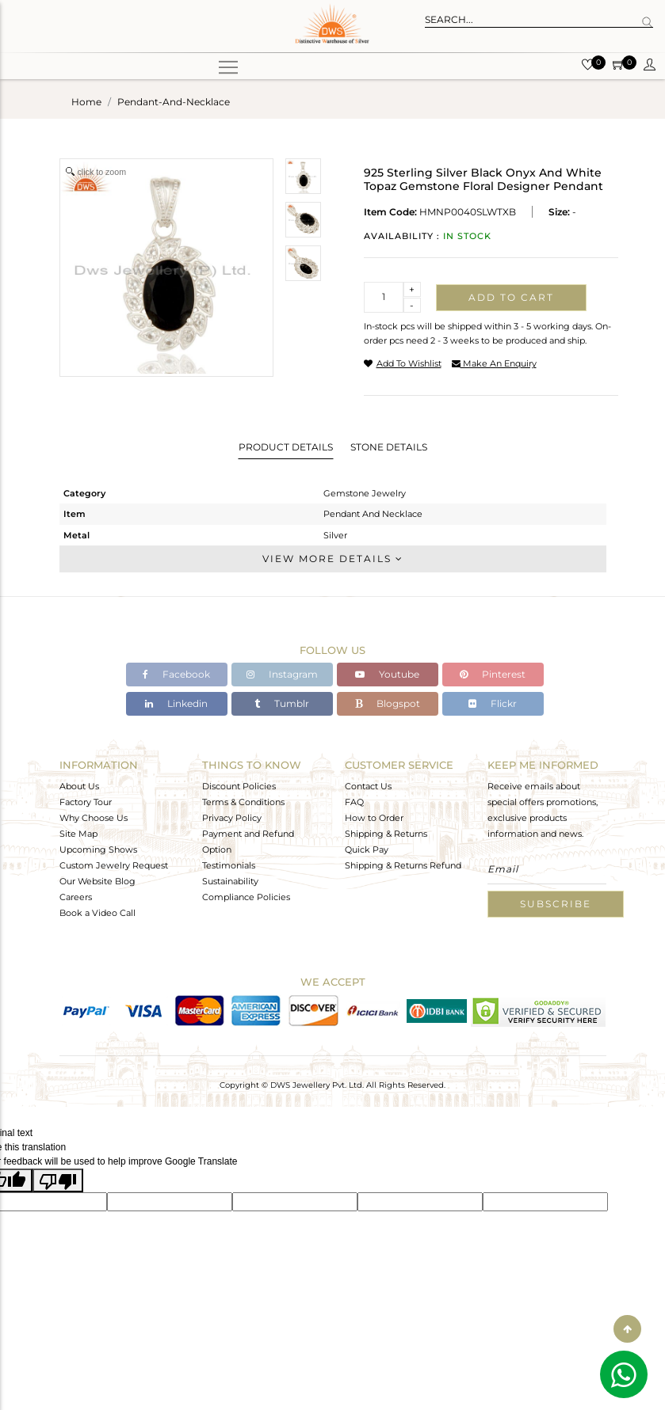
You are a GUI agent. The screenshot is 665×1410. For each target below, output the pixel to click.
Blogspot (387, 703)
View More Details (332, 558)
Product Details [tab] (286, 447)
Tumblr (281, 703)
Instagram (282, 674)
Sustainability (230, 881)
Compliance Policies (246, 897)
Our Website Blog (97, 881)
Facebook (176, 674)
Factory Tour (85, 802)
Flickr (492, 703)
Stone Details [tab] (388, 447)
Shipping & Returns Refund (403, 865)
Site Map (78, 833)
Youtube (387, 674)
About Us (79, 786)
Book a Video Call (97, 912)
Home (86, 102)
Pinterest (493, 674)
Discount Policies (239, 786)
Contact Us (368, 786)
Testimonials (228, 865)
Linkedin (176, 703)
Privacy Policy (232, 817)
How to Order (374, 817)
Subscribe (555, 904)
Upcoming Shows (98, 849)
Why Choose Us (93, 817)
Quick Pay (366, 849)
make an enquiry (494, 363)
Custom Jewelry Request (113, 865)
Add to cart (511, 297)
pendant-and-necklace (173, 102)
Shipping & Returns (386, 833)
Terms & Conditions (243, 802)
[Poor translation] (57, 1180)
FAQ (354, 802)
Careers (75, 897)
